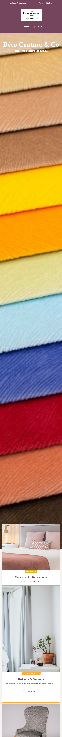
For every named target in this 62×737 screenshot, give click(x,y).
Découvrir (31, 692)
